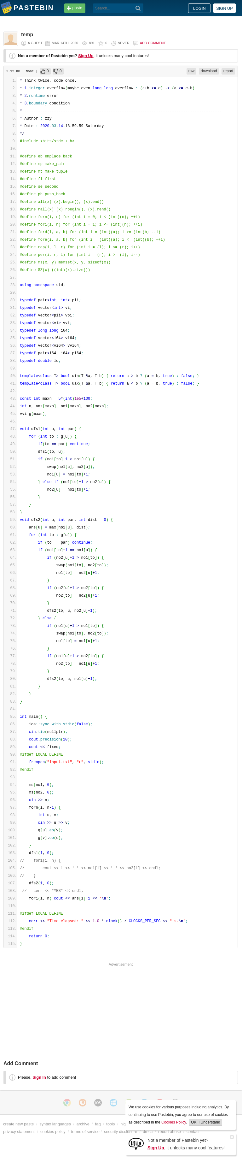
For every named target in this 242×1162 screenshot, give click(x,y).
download (209, 71)
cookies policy (53, 1131)
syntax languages (55, 1124)
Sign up (224, 8)
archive (83, 1124)
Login (199, 8)
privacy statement (19, 1131)
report (228, 71)
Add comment (153, 43)
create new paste (18, 1124)
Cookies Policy (173, 1122)
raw (191, 71)
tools (110, 1124)
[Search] (138, 8)
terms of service (85, 1131)
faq (98, 1124)
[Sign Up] (136, 1143)
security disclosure (120, 1131)
